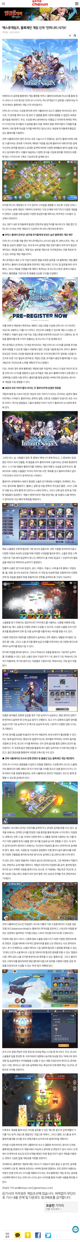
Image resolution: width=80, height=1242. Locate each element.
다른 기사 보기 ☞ (54, 1209)
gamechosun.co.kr (43, 1188)
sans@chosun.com (23, 1188)
